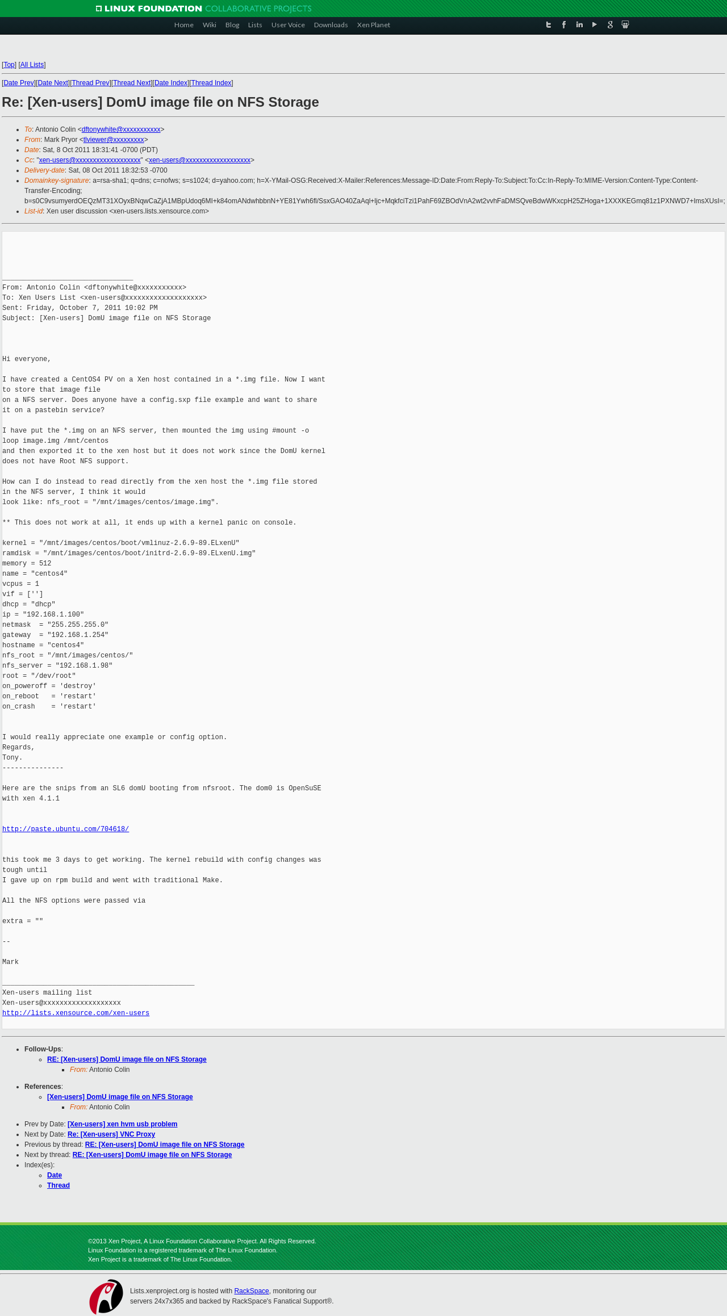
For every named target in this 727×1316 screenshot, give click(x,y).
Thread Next (132, 83)
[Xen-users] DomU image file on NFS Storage (120, 1097)
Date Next (52, 83)
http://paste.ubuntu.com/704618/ (65, 829)
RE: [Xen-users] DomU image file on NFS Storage (127, 1059)
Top (8, 65)
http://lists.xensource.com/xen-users (75, 1013)
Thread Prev (90, 83)
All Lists (32, 65)
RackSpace (251, 1291)
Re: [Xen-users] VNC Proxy (111, 1134)
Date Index (170, 83)
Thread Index (211, 83)
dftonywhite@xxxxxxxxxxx (121, 129)
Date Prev (18, 83)
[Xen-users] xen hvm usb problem (122, 1124)
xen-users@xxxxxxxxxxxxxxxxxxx (90, 160)
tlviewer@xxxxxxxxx (113, 140)
